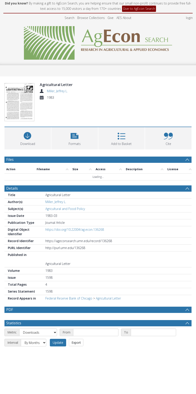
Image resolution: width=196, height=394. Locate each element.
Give (110, 18)
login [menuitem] (189, 18)
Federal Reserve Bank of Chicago (68, 298)
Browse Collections (91, 18)
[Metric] (38, 343)
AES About (123, 18)
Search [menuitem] (69, 18)
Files (10, 159)
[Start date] (95, 343)
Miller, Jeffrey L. (57, 91)
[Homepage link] (98, 41)
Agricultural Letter (108, 298)
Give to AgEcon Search (139, 8)
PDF (9, 309)
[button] (74, 137)
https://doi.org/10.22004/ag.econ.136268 (74, 229)
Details (12, 188)
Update (58, 353)
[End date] (153, 343)
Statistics (13, 333)
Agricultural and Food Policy (65, 209)
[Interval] (33, 353)
